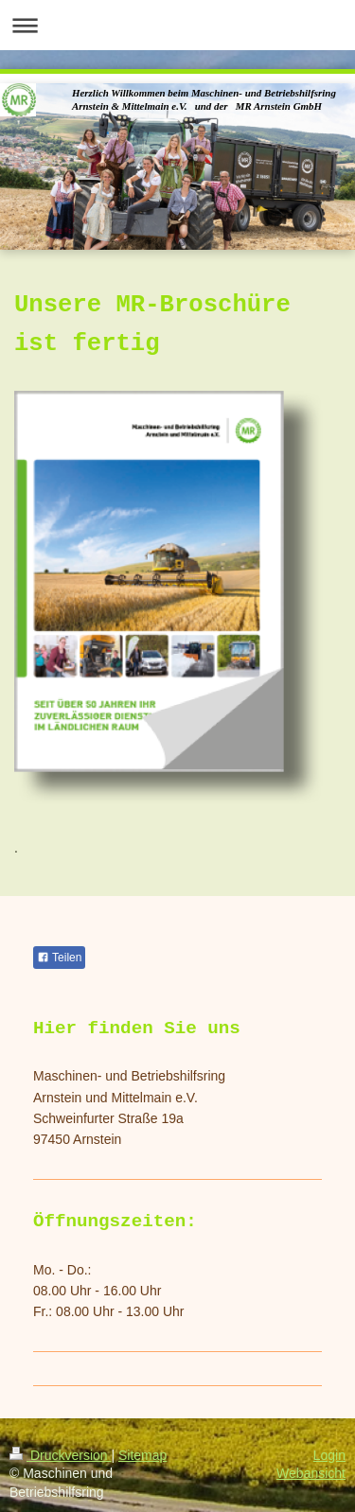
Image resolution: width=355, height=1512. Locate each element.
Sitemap (142, 1455)
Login (329, 1455)
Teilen (59, 957)
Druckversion (60, 1455)
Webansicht (311, 1473)
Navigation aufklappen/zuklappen (177, 25)
